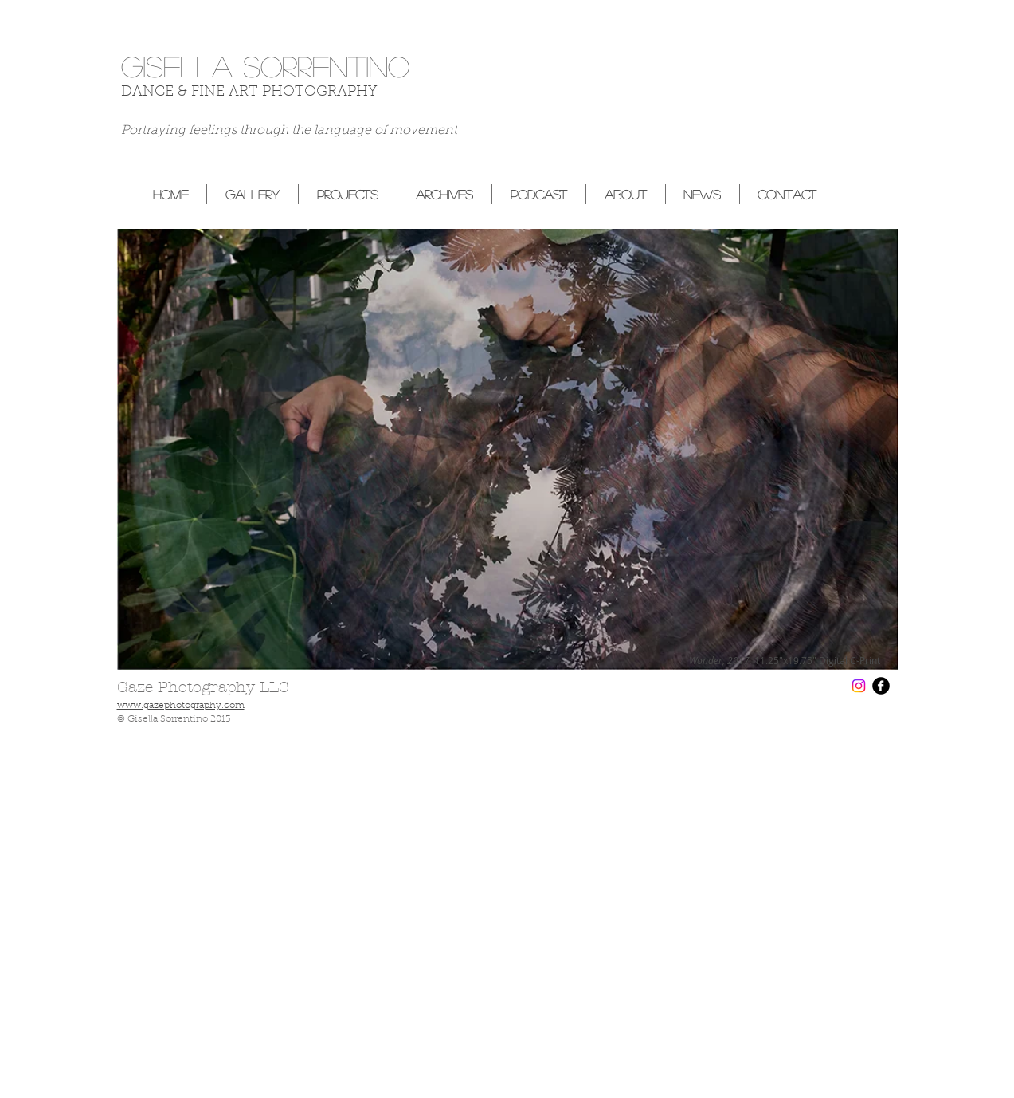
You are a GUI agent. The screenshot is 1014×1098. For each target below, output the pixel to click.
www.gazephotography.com (181, 705)
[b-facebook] (881, 686)
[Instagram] (858, 686)
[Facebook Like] (866, 145)
